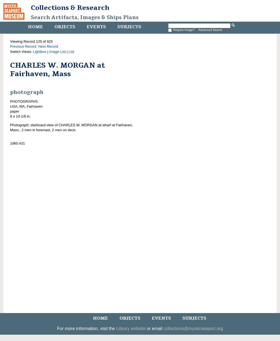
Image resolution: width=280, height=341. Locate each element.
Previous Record (23, 46)
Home (35, 27)
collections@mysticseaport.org (193, 328)
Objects (64, 27)
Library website (131, 328)
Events (96, 27)
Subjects (129, 27)
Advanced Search (210, 29)
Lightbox (39, 52)
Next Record (48, 46)
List (71, 52)
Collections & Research (70, 7)
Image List (57, 52)
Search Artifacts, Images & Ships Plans (85, 17)
